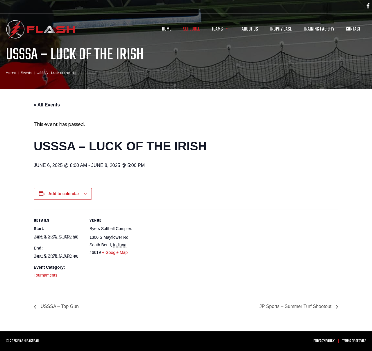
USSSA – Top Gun (59, 306)
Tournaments (45, 275)
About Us (250, 29)
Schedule (191, 29)
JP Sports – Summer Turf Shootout (296, 306)
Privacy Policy (324, 341)
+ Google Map (115, 252)
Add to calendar (64, 193)
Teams (224, 29)
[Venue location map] (176, 249)
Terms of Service (354, 341)
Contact (353, 29)
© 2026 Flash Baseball (23, 341)
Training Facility (318, 29)
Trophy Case (280, 29)
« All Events (47, 104)
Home (166, 29)
